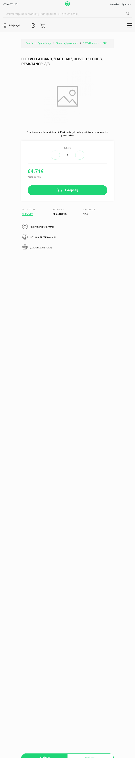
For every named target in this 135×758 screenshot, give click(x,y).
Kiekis (67, 148)
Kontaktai (115, 4)
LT (33, 25)
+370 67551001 (10, 4)
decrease (55, 155)
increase (79, 155)
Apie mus (126, 4)
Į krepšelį (71, 190)
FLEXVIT (27, 214)
